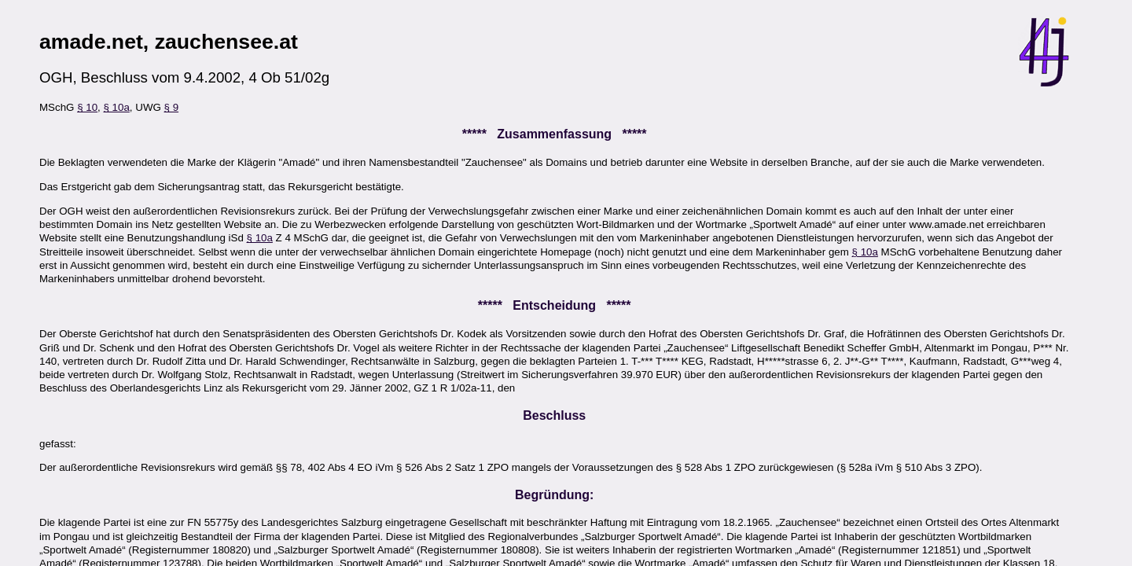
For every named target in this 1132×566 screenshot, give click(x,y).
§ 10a (117, 107)
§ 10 (87, 107)
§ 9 (171, 107)
